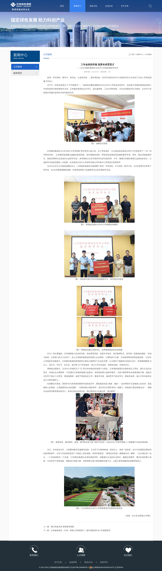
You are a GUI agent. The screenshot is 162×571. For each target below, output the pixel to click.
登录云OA (88, 562)
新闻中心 (77, 6)
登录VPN (104, 562)
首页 (62, 6)
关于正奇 (124, 6)
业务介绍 (93, 6)
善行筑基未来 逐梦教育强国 (62, 527)
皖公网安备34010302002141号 (103, 567)
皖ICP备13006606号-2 (80, 567)
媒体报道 (17, 73)
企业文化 (109, 6)
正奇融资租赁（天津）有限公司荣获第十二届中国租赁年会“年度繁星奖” (81, 530)
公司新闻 (17, 67)
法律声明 (73, 562)
